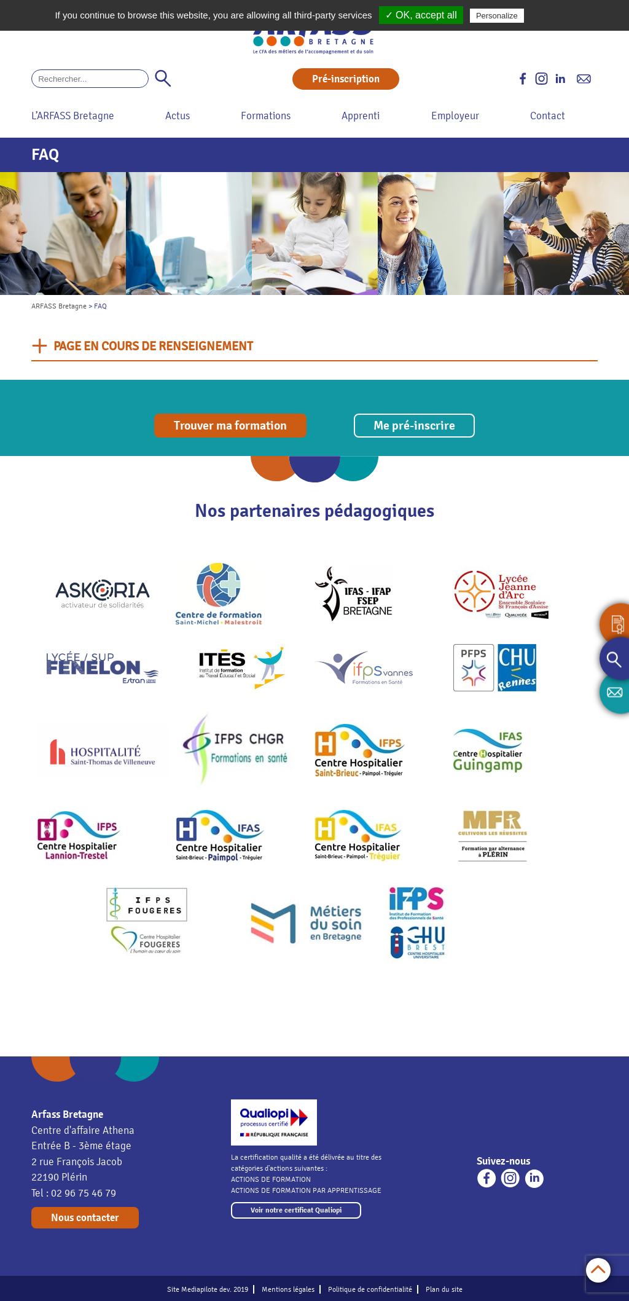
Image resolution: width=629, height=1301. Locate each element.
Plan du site (444, 1289)
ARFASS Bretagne (59, 306)
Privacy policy (556, 15)
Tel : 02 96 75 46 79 (73, 1193)
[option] (63, 233)
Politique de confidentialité (370, 1289)
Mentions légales (288, 1289)
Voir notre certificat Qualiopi (296, 1210)
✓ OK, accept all (421, 15)
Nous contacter (85, 1217)
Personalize (497, 15)
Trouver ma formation (230, 425)
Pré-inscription (346, 79)
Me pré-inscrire (414, 425)
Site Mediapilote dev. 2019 (207, 1289)
